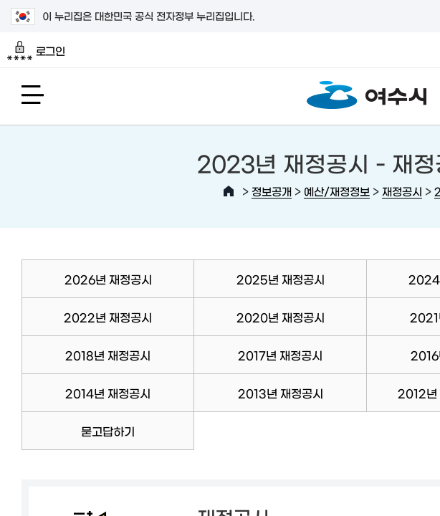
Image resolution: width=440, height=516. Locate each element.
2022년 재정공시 (108, 316)
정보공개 (272, 191)
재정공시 (402, 191)
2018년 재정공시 (107, 354)
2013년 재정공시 (280, 392)
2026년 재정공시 (108, 279)
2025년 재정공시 (280, 279)
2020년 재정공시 (280, 316)
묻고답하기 (108, 430)
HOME (228, 191)
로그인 (36, 51)
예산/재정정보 (337, 191)
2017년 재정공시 (280, 354)
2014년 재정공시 (107, 392)
